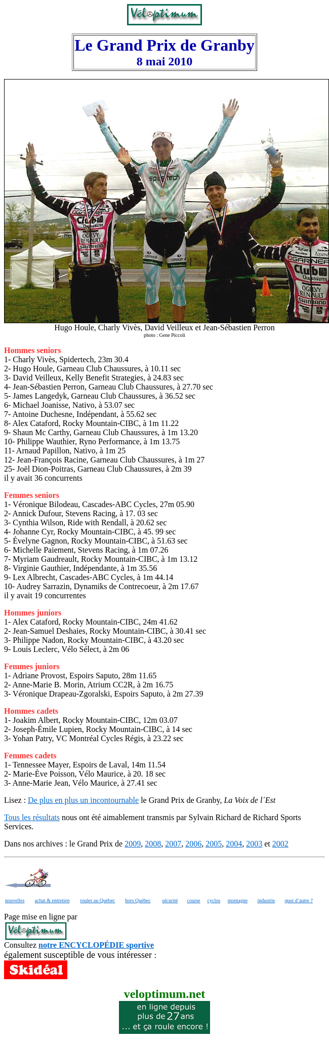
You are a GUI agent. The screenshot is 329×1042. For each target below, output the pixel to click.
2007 (173, 843)
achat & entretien (52, 900)
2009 (133, 843)
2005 (213, 843)
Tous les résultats (32, 817)
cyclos (214, 900)
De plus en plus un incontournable (83, 800)
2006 (193, 843)
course (193, 900)
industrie (266, 900)
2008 (153, 843)
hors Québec (137, 900)
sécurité (170, 900)
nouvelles (14, 900)
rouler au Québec (97, 900)
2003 (254, 843)
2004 (234, 843)
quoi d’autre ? (298, 900)
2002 (280, 843)
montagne (238, 900)
